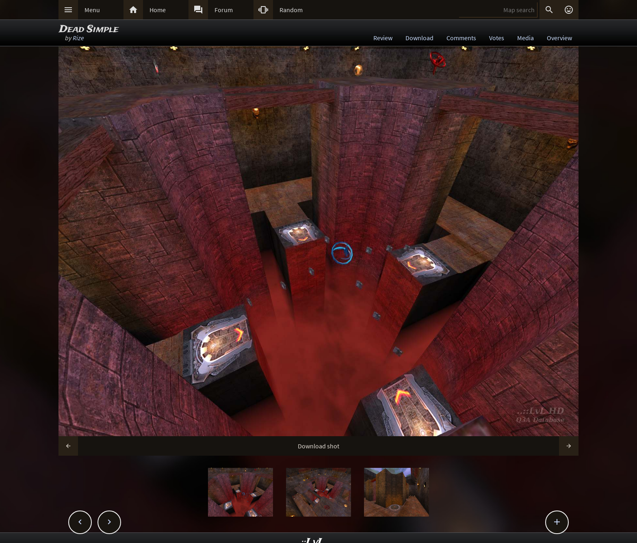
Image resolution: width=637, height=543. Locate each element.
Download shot (318, 446)
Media (525, 38)
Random (291, 10)
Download (419, 38)
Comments (461, 38)
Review (382, 38)
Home (158, 10)
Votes (496, 38)
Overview (559, 38)
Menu (92, 10)
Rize (78, 38)
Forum (223, 10)
